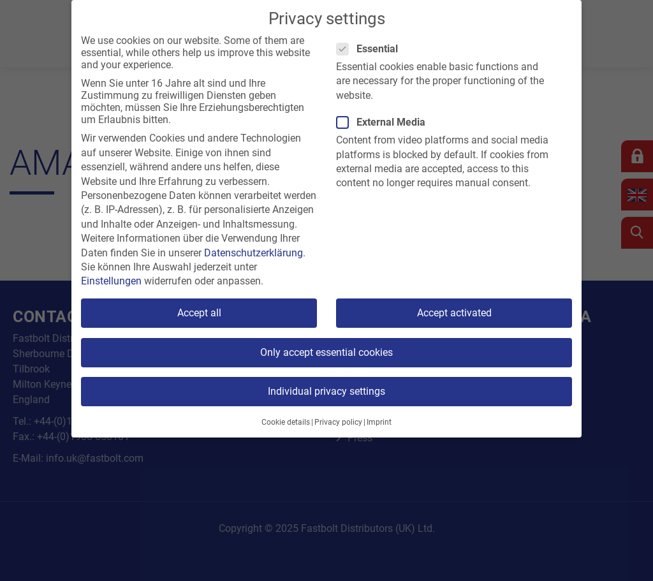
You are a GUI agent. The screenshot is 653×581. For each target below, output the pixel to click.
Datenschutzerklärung (253, 253)
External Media (385, 122)
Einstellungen (111, 281)
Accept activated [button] (454, 313)
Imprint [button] (379, 422)
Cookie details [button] (285, 422)
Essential (371, 49)
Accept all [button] (199, 313)
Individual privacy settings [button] (326, 391)
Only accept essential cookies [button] (326, 352)
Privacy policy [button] (338, 422)
